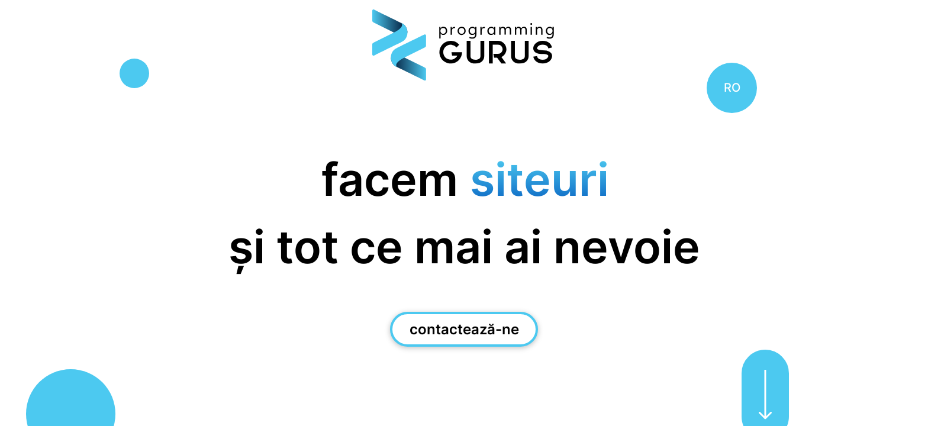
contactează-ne (464, 329)
